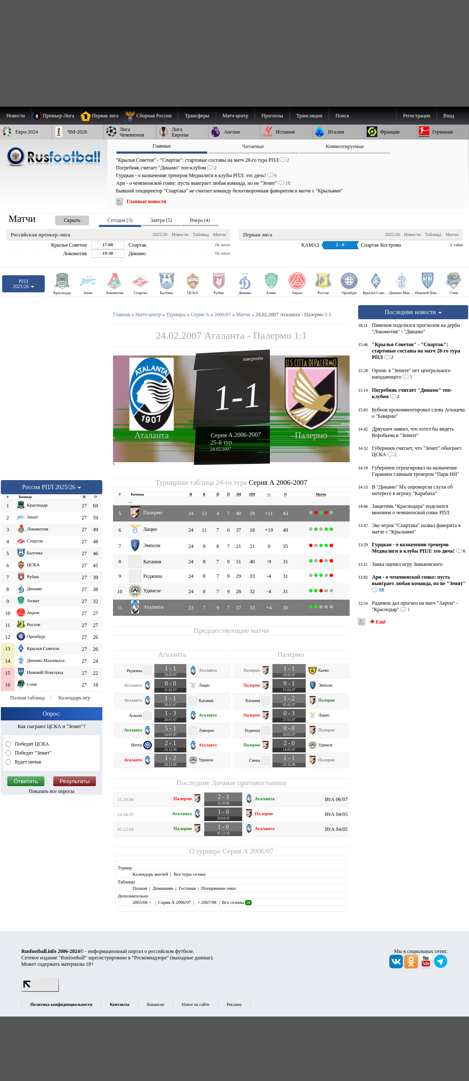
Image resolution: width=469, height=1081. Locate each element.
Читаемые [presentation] (253, 146)
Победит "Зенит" (33, 753)
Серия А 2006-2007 (236, 434)
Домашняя (163, 888)
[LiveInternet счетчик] (40, 990)
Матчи (219, 234)
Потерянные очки (218, 888)
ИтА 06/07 (336, 799)
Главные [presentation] (162, 146)
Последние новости (413, 312)
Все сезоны (237, 902)
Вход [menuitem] (448, 116)
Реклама (234, 1004)
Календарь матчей (150, 874)
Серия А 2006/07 (248, 851)
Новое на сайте (195, 1004)
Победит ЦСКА (31, 744)
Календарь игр (74, 698)
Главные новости (146, 201)
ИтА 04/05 (336, 814)
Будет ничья (27, 762)
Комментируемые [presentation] (345, 146)
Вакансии (156, 1004)
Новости (180, 234)
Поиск (342, 116)
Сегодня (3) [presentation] (120, 220)
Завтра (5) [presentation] (161, 220)
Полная (140, 888)
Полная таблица (27, 698)
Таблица (201, 234)
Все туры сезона (190, 874)
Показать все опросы (52, 791)
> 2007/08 (207, 902)
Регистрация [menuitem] (416, 116)
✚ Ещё (377, 622)
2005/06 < (143, 902)
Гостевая (187, 888)
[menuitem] (151, 116)
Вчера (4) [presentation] (200, 220)
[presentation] (63, 218)
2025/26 (159, 234)
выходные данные (191, 958)
